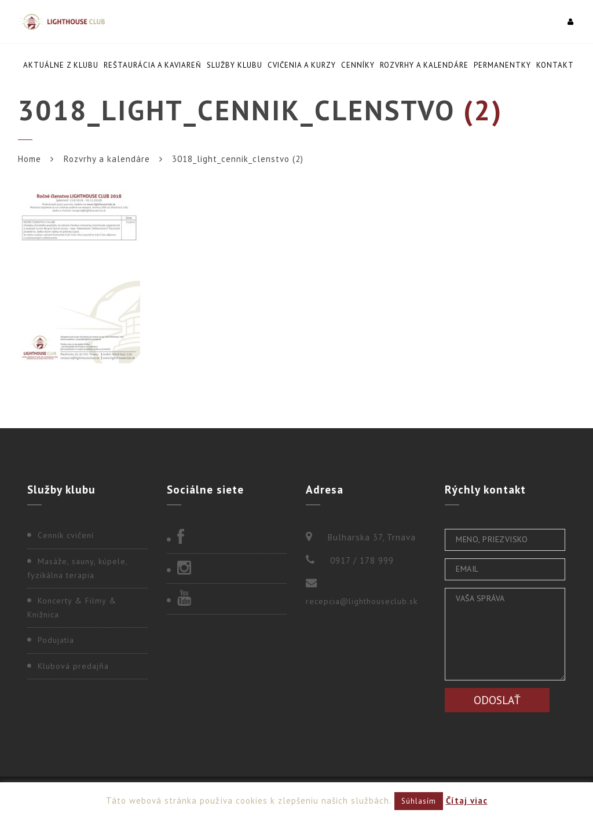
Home (29, 158)
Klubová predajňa (73, 666)
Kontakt (555, 65)
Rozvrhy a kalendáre (424, 65)
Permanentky (502, 65)
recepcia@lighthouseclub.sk (362, 601)
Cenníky (358, 65)
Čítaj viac (467, 800)
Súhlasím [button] (418, 801)
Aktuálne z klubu (60, 65)
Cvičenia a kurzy (302, 65)
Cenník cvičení (66, 535)
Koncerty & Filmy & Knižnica (71, 607)
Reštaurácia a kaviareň (153, 65)
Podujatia (56, 640)
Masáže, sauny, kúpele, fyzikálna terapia (77, 568)
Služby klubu (234, 65)
